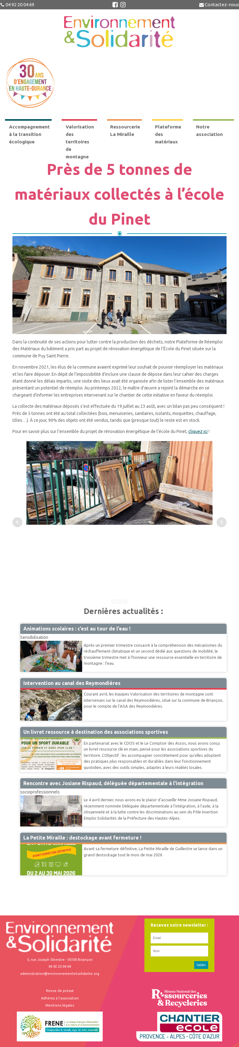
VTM (25, 689)
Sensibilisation (34, 637)
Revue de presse (60, 991)
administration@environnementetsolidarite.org (59, 973)
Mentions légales (59, 1005)
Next (222, 522)
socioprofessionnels (40, 791)
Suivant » (23, 875)
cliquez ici (198, 431)
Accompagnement (37, 738)
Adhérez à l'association (60, 998)
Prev (17, 522)
